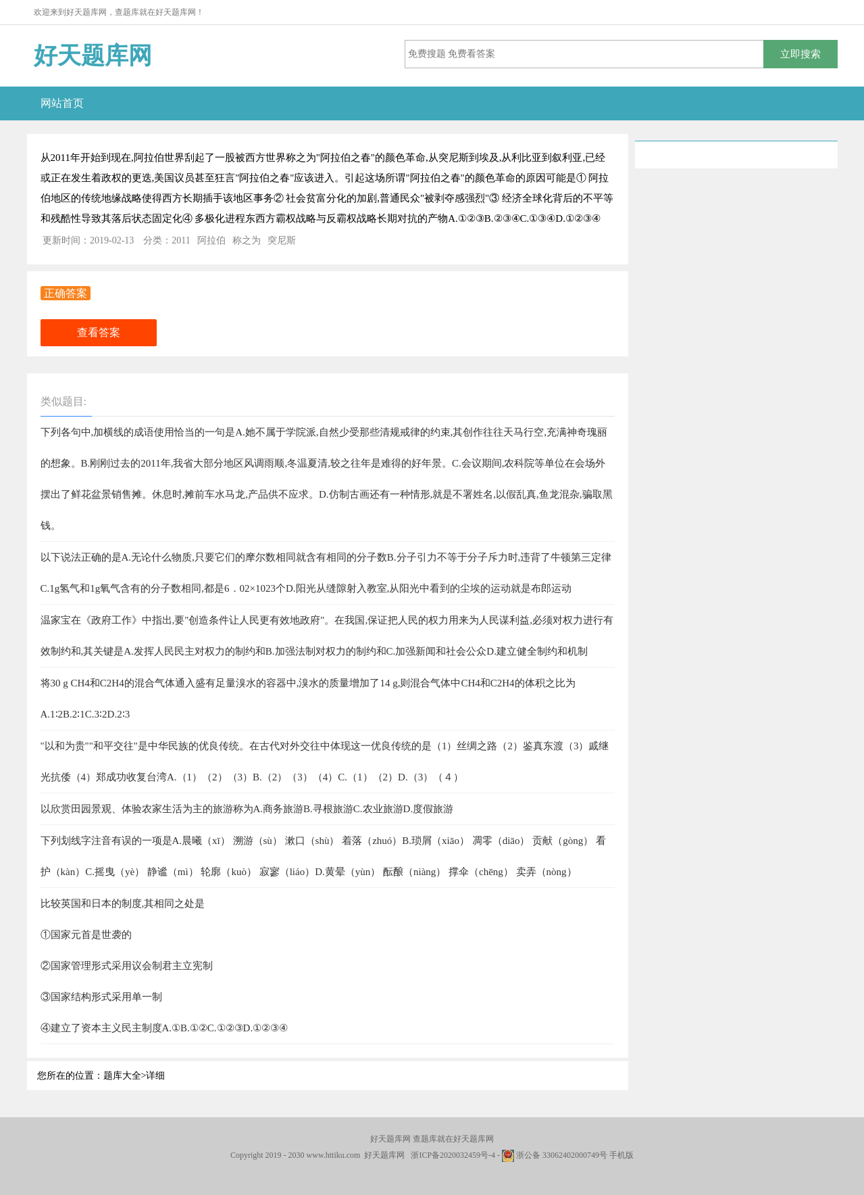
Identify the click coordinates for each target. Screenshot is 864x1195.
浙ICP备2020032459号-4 (453, 1155)
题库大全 (122, 1076)
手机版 (621, 1155)
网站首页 (62, 103)
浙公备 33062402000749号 (554, 1155)
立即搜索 (800, 54)
